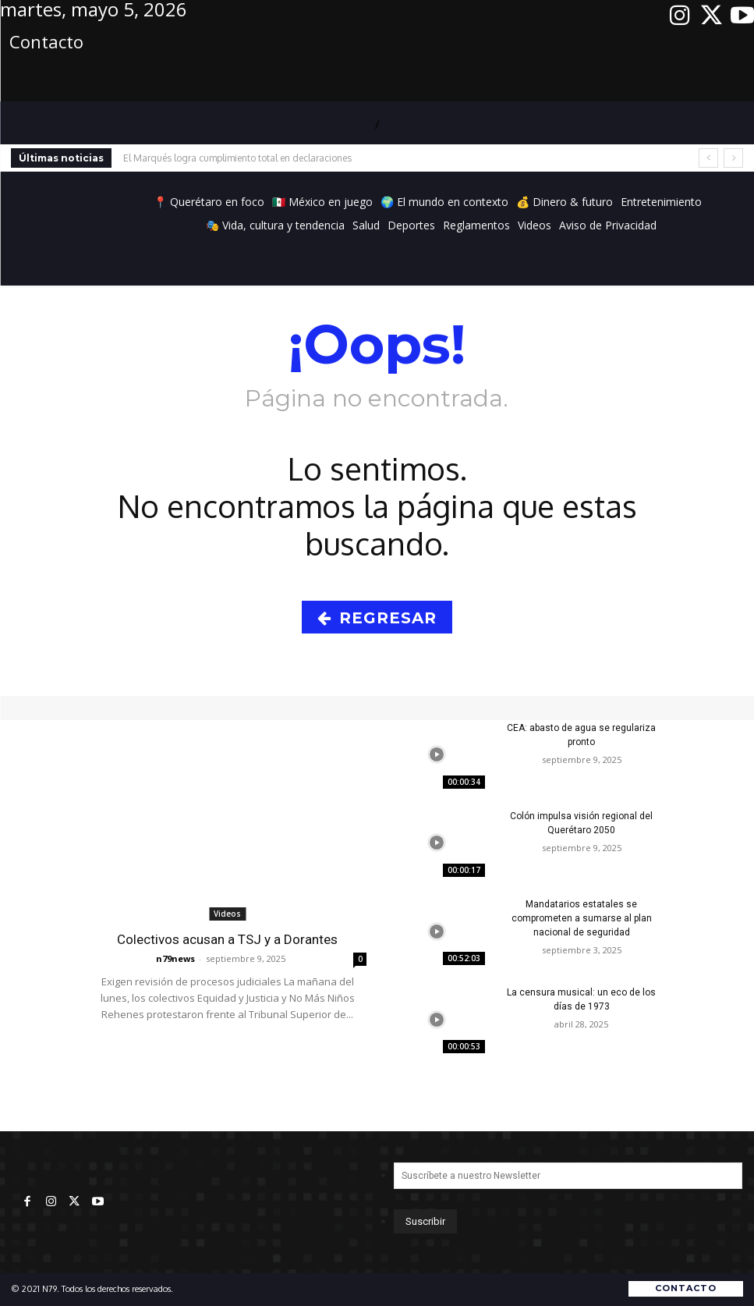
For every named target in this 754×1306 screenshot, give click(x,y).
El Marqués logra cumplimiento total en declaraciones (237, 158)
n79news (175, 958)
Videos (227, 913)
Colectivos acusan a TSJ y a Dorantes (227, 939)
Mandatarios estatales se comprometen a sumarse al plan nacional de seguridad (582, 918)
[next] (733, 158)
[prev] (708, 158)
